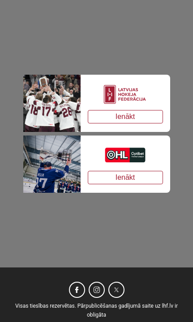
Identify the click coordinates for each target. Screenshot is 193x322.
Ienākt (125, 116)
